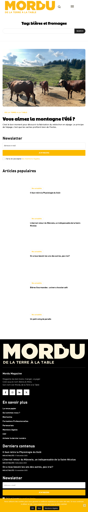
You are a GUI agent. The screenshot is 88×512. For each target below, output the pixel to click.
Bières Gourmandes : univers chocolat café (49, 287)
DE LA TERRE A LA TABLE (16, 112)
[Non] (84, 505)
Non (39, 508)
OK (32, 508)
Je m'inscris (44, 153)
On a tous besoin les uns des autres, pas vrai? (50, 256)
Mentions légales (51, 508)
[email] (44, 145)
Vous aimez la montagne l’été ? (39, 118)
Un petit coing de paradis (40, 319)
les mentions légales (31, 159)
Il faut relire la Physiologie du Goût (45, 193)
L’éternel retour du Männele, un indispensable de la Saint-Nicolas (39, 459)
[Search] (79, 31)
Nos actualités (37, 188)
